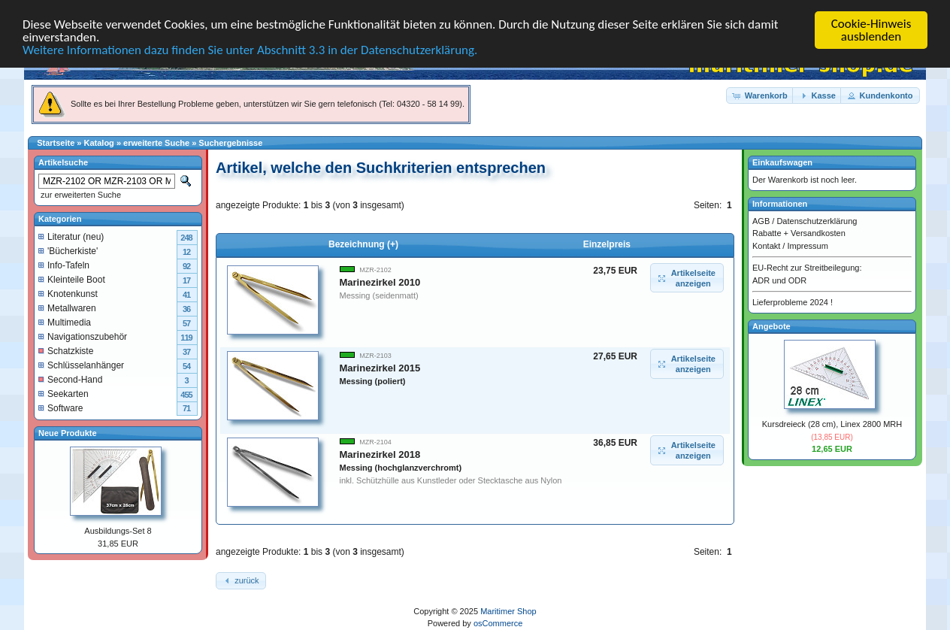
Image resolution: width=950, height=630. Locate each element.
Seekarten (63, 393)
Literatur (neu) (71, 236)
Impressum (807, 245)
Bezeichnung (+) (363, 244)
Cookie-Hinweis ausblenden (871, 30)
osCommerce (497, 623)
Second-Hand (70, 379)
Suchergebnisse (230, 142)
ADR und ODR (779, 279)
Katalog (99, 142)
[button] (760, 95)
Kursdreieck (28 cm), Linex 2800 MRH (832, 424)
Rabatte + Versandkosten (799, 233)
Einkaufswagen (782, 162)
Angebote (771, 325)
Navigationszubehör (82, 336)
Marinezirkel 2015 (380, 374)
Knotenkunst (68, 293)
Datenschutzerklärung (816, 220)
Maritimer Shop (508, 611)
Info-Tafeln (63, 264)
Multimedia (64, 322)
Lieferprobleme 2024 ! (792, 302)
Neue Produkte (67, 432)
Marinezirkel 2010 (380, 282)
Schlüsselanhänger (81, 364)
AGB (761, 220)
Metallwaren (67, 307)
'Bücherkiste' (68, 250)
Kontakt (766, 245)
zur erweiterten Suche (79, 194)
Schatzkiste (65, 350)
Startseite (55, 142)
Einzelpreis (607, 244)
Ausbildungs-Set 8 (117, 530)
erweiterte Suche (156, 142)
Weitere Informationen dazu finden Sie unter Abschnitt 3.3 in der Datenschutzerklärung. (250, 50)
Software (60, 407)
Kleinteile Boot (71, 279)
